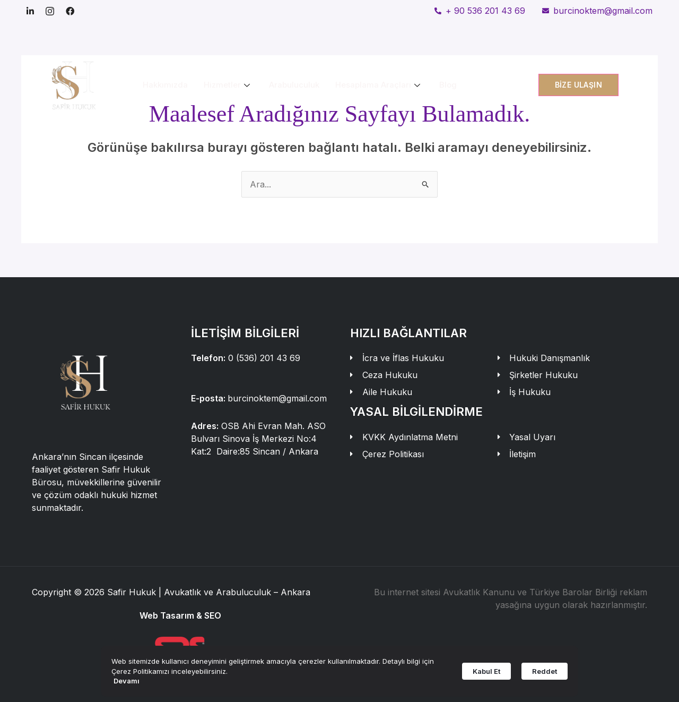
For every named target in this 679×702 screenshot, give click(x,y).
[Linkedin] (30, 11)
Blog (448, 85)
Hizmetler (227, 85)
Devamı (127, 681)
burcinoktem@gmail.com (277, 398)
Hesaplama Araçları (377, 85)
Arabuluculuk (294, 85)
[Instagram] (50, 11)
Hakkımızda (165, 85)
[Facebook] (70, 11)
